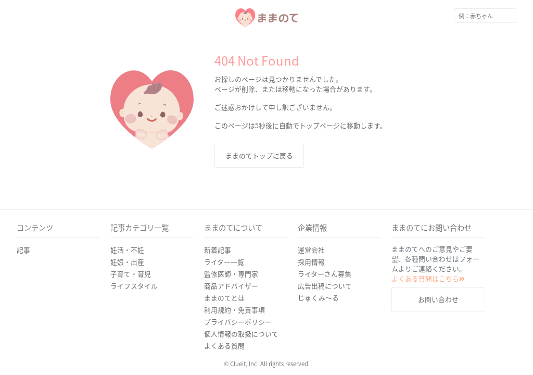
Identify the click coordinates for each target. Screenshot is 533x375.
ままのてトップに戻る (259, 155)
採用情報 (311, 262)
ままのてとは (224, 298)
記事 (23, 250)
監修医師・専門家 (231, 274)
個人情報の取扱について (241, 334)
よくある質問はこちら (428, 278)
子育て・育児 (130, 274)
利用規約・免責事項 (234, 310)
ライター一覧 (224, 262)
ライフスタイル (134, 286)
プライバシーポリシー (238, 322)
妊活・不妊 (127, 250)
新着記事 (217, 250)
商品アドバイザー (231, 286)
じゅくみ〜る (318, 298)
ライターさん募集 (324, 274)
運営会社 (311, 250)
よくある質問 (224, 346)
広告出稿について (325, 286)
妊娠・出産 (127, 262)
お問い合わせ (438, 299)
